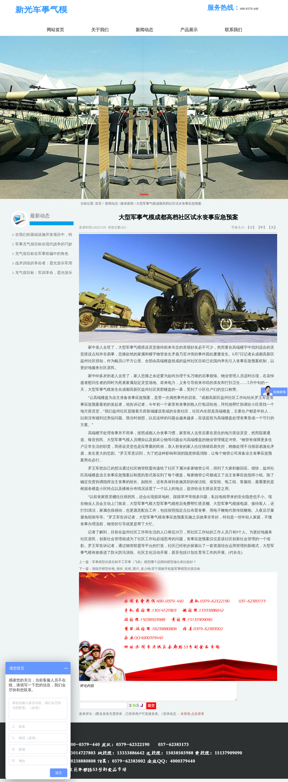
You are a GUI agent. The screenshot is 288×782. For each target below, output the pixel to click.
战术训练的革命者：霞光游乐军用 (43, 263)
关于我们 (100, 29)
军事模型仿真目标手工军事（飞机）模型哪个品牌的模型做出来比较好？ (144, 562)
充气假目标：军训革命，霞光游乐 (43, 273)
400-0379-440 (249, 9)
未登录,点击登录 (192, 717)
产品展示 (189, 29)
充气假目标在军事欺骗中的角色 (41, 254)
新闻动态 (144, 29)
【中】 (262, 227)
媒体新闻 (127, 203)
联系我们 (233, 29)
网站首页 (55, 29)
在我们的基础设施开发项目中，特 (43, 235)
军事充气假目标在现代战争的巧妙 (43, 244)
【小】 (251, 227)
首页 (98, 203)
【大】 (272, 227)
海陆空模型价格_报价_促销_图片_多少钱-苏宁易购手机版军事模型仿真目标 (146, 569)
